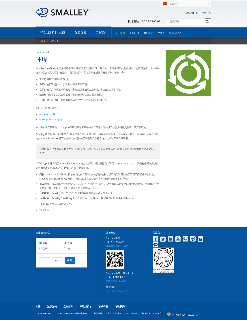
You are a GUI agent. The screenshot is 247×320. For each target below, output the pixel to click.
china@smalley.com (117, 245)
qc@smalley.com (124, 163)
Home (39, 52)
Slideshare (200, 239)
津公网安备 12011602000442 (185, 314)
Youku (185, 239)
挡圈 (45, 243)
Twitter (163, 239)
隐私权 (109, 313)
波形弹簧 (80, 32)
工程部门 (134, 33)
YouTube (178, 239)
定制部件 (101, 32)
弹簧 (45, 248)
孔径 (70, 243)
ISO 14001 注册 (47, 114)
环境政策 (44, 210)
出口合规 (54, 41)
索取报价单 (192, 12)
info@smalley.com (116, 280)
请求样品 (206, 12)
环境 (43, 41)
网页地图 (98, 313)
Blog (155, 245)
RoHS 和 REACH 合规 (50, 119)
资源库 (161, 33)
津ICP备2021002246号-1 (152, 313)
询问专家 (148, 33)
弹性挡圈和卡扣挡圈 (53, 32)
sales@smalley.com (117, 291)
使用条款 (119, 313)
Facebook (155, 239)
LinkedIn (170, 239)
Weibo (193, 239)
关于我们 (120, 33)
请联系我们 (175, 33)
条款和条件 (132, 313)
